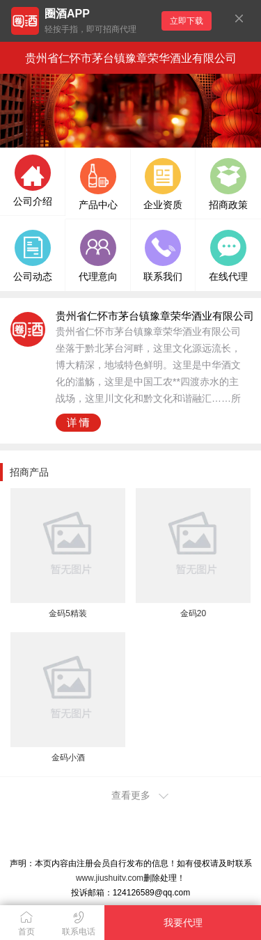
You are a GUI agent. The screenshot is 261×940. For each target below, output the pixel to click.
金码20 (193, 613)
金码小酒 (68, 757)
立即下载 (186, 21)
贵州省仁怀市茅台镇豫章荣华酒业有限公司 (131, 58)
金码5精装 (68, 613)
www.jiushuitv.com (109, 878)
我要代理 (183, 922)
